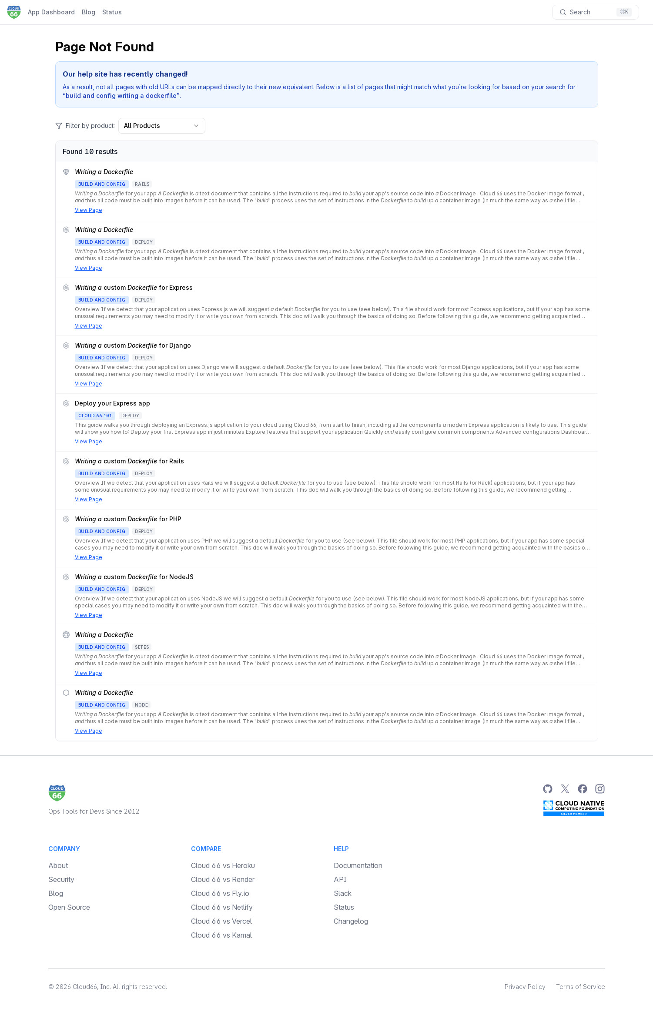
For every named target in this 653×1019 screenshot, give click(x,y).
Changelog (351, 921)
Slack (343, 893)
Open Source (69, 907)
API (340, 879)
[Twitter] (565, 789)
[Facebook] (582, 789)
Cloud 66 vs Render (223, 879)
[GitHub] (547, 789)
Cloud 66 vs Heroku (223, 865)
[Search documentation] (595, 12)
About (58, 865)
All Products (162, 125)
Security (61, 879)
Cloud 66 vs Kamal (221, 935)
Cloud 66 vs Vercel (221, 921)
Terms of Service (580, 986)
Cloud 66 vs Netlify (222, 907)
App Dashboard (51, 12)
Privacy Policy (525, 986)
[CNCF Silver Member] (573, 808)
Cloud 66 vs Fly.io (220, 893)
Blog (88, 12)
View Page (88, 210)
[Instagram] (600, 789)
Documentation (358, 865)
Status (112, 12)
